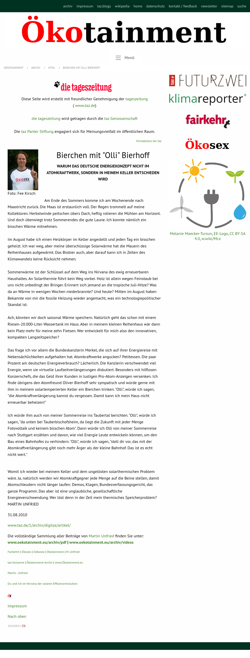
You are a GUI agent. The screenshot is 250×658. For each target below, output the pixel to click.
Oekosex (39, 552)
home (138, 6)
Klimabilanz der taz (149, 141)
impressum (84, 6)
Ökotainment (55, 552)
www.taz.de (85, 105)
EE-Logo (221, 233)
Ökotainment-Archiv (39, 562)
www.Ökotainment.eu (69, 562)
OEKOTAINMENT (14, 67)
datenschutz (155, 6)
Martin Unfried (101, 535)
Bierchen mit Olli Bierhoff (81, 67)
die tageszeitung (46, 118)
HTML (52, 67)
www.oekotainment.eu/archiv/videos (101, 542)
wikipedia (122, 6)
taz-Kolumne (16, 562)
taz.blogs (104, 6)
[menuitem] (67, 6)
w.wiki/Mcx (211, 238)
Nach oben (17, 616)
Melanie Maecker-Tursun (191, 233)
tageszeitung (136, 98)
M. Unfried (73, 552)
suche (241, 6)
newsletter (209, 6)
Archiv (36, 67)
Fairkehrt (13, 552)
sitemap (227, 6)
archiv (67, 6)
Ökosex (26, 552)
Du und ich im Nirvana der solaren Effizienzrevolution (42, 583)
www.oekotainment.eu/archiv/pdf (37, 542)
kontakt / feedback (183, 6)
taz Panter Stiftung (37, 131)
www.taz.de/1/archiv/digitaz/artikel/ (39, 525)
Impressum (17, 605)
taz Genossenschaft (121, 118)
